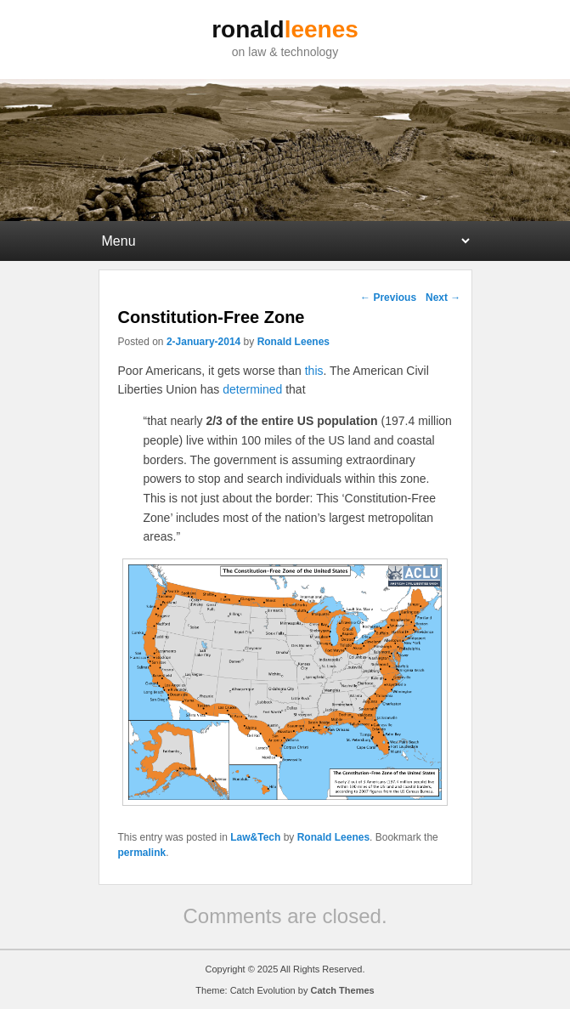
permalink (142, 853)
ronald (285, 29)
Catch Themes (342, 990)
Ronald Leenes (293, 342)
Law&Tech (255, 837)
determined (252, 389)
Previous (388, 297)
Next (443, 297)
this (314, 370)
